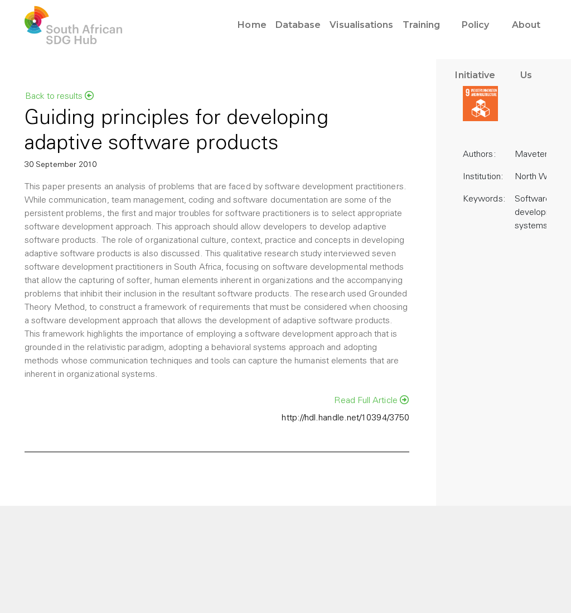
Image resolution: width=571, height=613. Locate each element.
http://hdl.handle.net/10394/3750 (345, 418)
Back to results (59, 96)
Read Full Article (371, 400)
